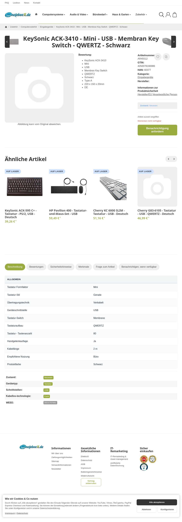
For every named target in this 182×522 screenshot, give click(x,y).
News (26, 3)
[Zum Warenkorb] (174, 14)
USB (46, 390)
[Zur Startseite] (18, 14)
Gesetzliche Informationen (90, 450)
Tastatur (48, 384)
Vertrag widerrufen (91, 482)
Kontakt (36, 3)
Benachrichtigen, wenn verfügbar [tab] (139, 267)
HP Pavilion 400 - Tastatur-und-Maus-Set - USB (68, 212)
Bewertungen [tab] (36, 267)
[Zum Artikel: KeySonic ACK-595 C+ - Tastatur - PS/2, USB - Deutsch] (14, 42)
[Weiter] (174, 159)
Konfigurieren (167, 509)
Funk (46, 396)
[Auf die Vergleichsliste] (166, 56)
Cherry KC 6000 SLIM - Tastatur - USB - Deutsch (110, 212)
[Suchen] (161, 14)
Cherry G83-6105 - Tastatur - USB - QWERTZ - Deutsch (157, 212)
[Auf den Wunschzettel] (157, 56)
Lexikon (16, 3)
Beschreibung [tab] (15, 267)
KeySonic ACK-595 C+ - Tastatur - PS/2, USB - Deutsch (20, 214)
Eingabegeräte (145, 77)
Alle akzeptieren (157, 502)
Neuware (48, 377)
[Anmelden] (168, 14)
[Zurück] (168, 159)
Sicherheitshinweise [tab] (60, 267)
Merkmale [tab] (83, 267)
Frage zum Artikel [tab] (105, 267)
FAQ (7, 3)
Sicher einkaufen (146, 450)
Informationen (61, 448)
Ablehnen (146, 509)
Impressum (10, 513)
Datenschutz (22, 513)
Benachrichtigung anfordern (157, 130)
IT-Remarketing (119, 450)
